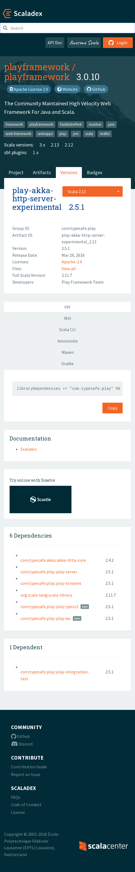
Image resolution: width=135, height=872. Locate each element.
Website (67, 89)
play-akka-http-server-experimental (37, 198)
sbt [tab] (67, 306)
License (18, 812)
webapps (45, 133)
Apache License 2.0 (29, 89)
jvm (76, 133)
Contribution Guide (29, 766)
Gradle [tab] (67, 363)
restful (105, 133)
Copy (112, 408)
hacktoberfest (71, 124)
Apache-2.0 (72, 261)
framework (14, 124)
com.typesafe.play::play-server (49, 571)
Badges (94, 172)
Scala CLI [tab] (67, 329)
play (62, 133)
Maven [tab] (68, 352)
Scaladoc (29, 449)
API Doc (55, 42)
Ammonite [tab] (68, 341)
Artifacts (42, 172)
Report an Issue (25, 774)
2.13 (55, 145)
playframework (37, 67)
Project (16, 172)
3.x (42, 145)
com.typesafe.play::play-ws (46, 618)
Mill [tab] (67, 318)
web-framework (18, 133)
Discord (22, 744)
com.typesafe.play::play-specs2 (49, 606)
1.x (36, 152)
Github (20, 736)
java (111, 124)
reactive (95, 124)
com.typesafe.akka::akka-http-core (53, 560)
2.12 (69, 145)
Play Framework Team (83, 282)
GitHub (96, 89)
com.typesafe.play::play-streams (51, 583)
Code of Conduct (26, 804)
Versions (68, 172)
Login (117, 42)
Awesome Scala (84, 42)
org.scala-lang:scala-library (46, 595)
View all (69, 268)
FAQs (15, 797)
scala (89, 133)
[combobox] (92, 191)
